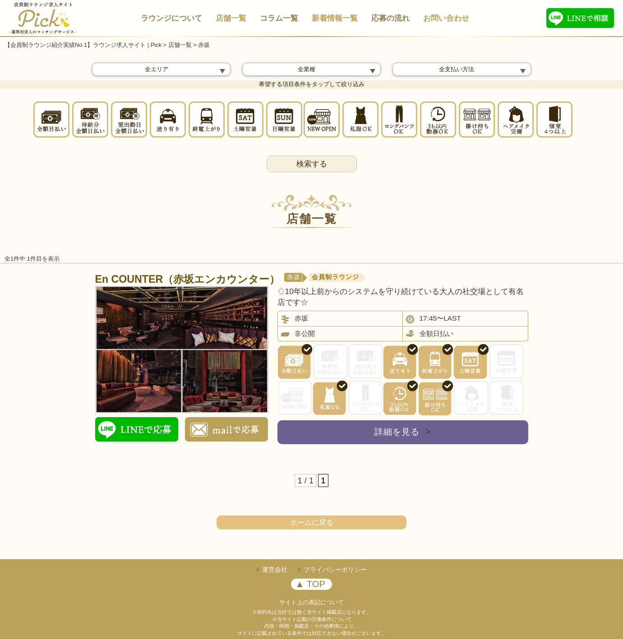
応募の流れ (390, 18)
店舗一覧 (231, 18)
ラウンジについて (171, 18)
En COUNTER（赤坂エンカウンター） (187, 279)
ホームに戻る (311, 522)
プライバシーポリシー (335, 569)
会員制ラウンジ (335, 277)
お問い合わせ (446, 18)
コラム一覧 (279, 18)
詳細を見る (402, 432)
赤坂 (293, 277)
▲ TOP (310, 584)
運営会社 (274, 569)
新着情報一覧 (335, 18)
